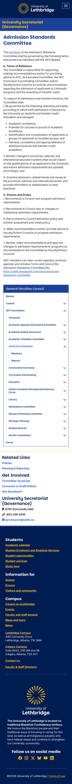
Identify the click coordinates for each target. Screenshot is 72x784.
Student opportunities (19, 555)
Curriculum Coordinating (22, 375)
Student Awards (18, 428)
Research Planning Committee (25, 413)
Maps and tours (15, 620)
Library (13, 399)
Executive (14, 382)
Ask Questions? (12, 491)
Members (16, 353)
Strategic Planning (19, 421)
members (14, 52)
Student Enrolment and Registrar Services (32, 550)
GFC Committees (15, 310)
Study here (12, 566)
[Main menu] (65, 6)
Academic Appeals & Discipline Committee (32, 324)
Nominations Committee (22, 406)
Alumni (10, 580)
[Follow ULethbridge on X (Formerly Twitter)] (32, 758)
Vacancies (14, 317)
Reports (15, 360)
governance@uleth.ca (18, 519)
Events (9, 609)
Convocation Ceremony (21, 367)
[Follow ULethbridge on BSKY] (39, 758)
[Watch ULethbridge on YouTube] (45, 758)
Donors (10, 585)
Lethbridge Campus (18, 632)
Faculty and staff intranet (21, 614)
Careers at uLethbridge (20, 604)
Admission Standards (21, 346)
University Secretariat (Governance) (22, 24)
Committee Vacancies (16, 480)
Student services (16, 561)
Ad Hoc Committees (20, 435)
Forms (9, 442)
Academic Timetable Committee (26, 339)
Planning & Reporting (15, 468)
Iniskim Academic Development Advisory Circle (31, 391)
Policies (7, 463)
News (9, 625)
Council (10, 303)
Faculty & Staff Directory (21, 667)
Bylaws (10, 296)
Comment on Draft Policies (19, 486)
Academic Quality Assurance (25, 332)
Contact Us (12, 660)
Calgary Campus (16, 646)
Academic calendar (17, 545)
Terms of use (57, 776)
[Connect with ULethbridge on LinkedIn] (52, 758)
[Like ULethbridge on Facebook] (20, 758)
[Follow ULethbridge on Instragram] (26, 758)
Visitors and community (21, 590)
